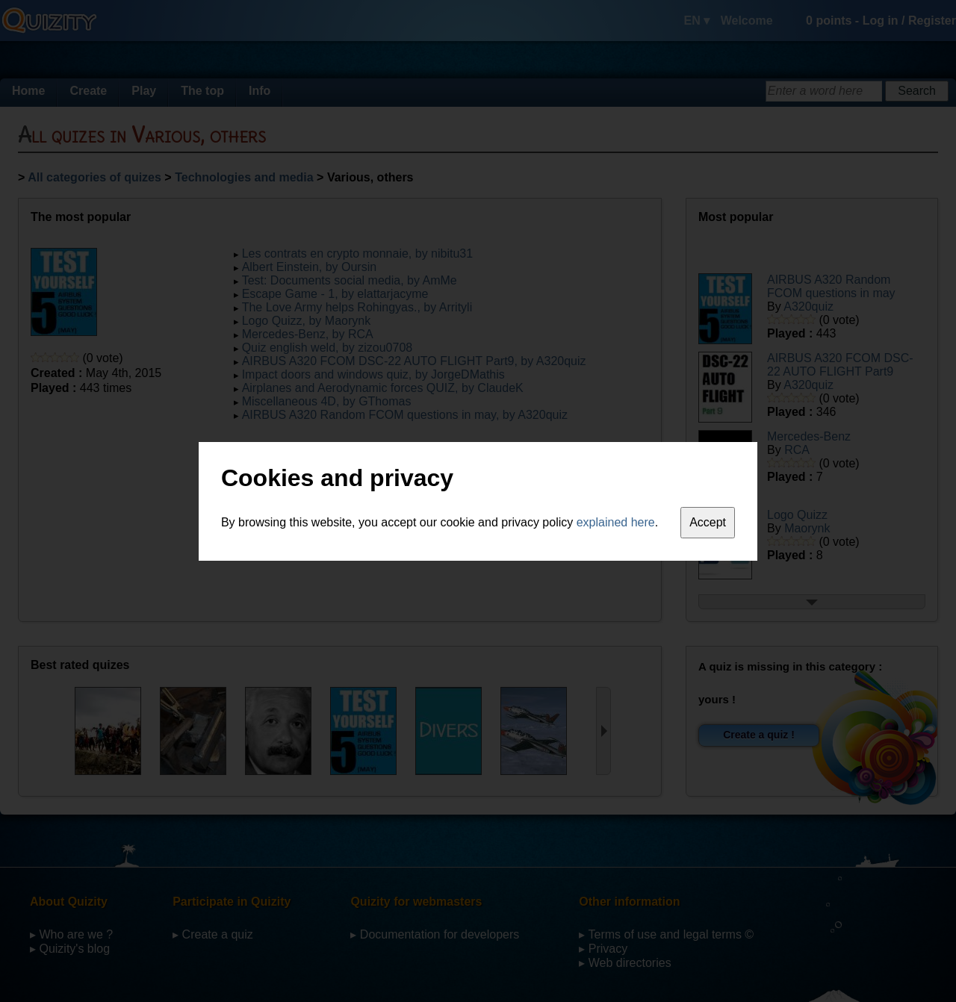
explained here (616, 522)
